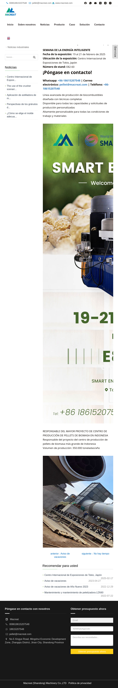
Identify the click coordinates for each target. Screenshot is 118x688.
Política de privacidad (79, 683)
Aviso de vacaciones (55, 581)
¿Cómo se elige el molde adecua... (20, 115)
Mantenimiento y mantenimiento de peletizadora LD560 (73, 592)
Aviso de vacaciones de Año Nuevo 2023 (66, 586)
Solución (85, 24)
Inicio (10, 24)
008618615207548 (18, 3)
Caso (72, 24)
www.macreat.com (62, 3)
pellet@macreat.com (42, 3)
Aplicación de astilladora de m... (21, 97)
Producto (59, 24)
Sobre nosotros (27, 24)
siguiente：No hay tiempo (95, 553)
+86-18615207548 (69, 80)
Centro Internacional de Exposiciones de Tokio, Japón (73, 575)
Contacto (99, 24)
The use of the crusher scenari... (19, 87)
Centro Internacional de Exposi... (19, 78)
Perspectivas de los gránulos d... (22, 106)
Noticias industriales (18, 47)
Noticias (45, 24)
